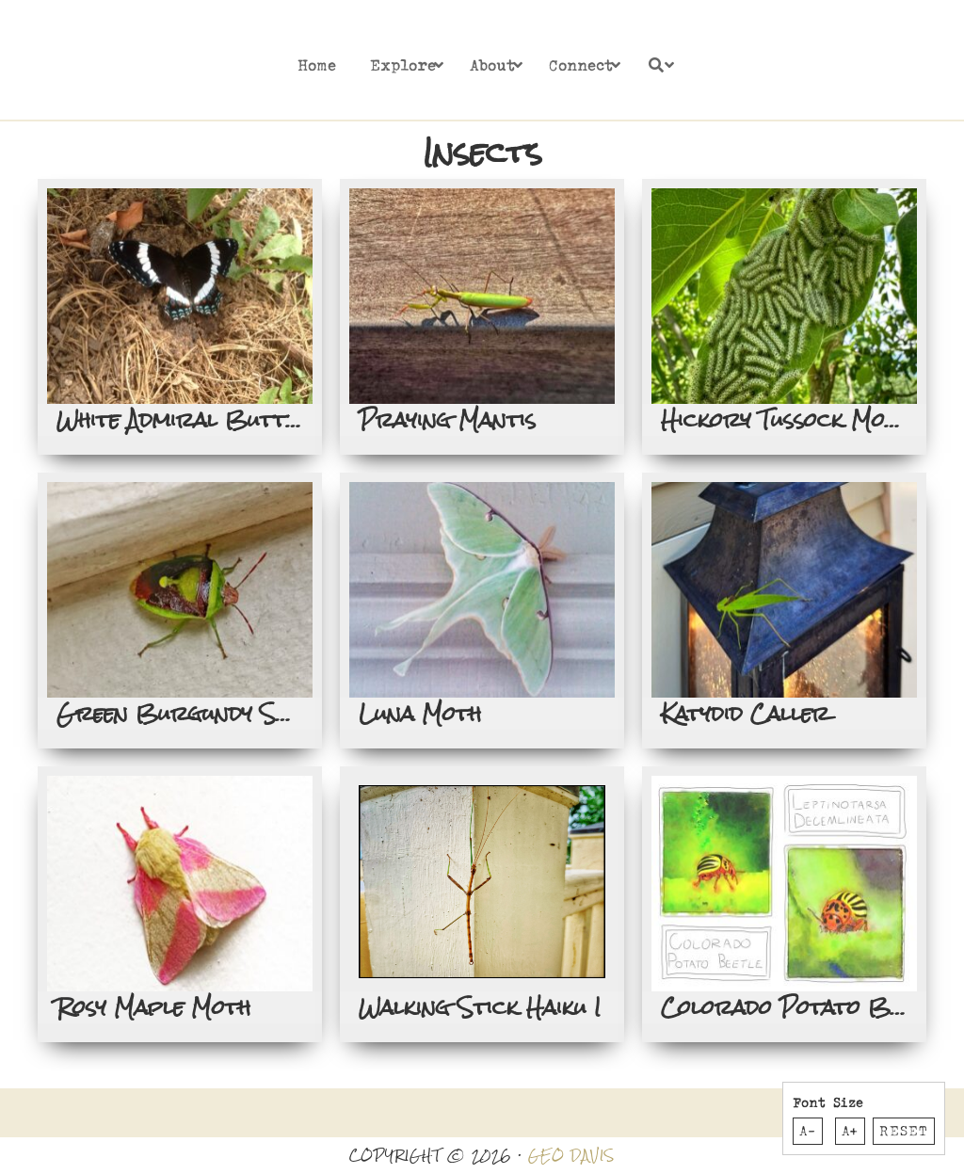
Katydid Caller (745, 713)
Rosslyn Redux (149, 61)
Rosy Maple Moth (153, 1007)
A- (807, 1130)
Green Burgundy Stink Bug (217, 713)
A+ (850, 1130)
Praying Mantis (447, 419)
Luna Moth (420, 713)
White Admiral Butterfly (202, 419)
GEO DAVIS (571, 1155)
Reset (903, 1130)
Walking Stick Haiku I (480, 1007)
